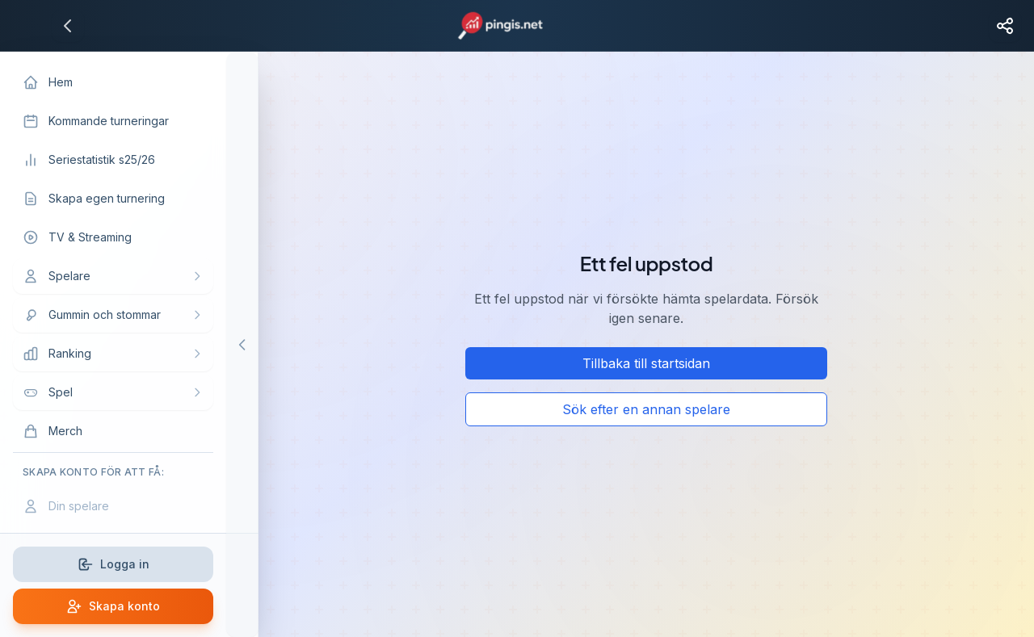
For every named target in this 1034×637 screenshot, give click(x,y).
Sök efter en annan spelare (646, 409)
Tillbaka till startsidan (646, 363)
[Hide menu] (242, 344)
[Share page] (1005, 26)
